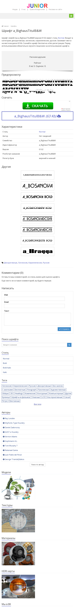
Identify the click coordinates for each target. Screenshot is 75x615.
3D (12, 393)
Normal (61, 38)
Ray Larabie (9, 418)
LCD (43, 397)
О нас (23, 9)
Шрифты (14, 26)
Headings (19, 393)
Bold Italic (7, 367)
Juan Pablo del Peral (12, 455)
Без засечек (58, 386)
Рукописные (43, 389)
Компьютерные (56, 393)
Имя (6, 295)
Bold (5, 363)
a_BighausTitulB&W (37, 116)
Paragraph (31, 389)
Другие (68, 393)
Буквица (6, 397)
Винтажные (14, 401)
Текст (6, 311)
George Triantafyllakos (13, 459)
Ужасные (36, 397)
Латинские (23, 262)
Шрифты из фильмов (21, 397)
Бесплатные (20, 389)
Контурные (42, 393)
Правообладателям (37, 9)
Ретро (4, 401)
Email (6, 302)
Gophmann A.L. (10, 441)
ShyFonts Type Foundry (14, 423)
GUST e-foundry (10, 432)
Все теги (37, 404)
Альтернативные (54, 397)
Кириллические (35, 262)
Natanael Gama (10, 450)
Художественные (58, 389)
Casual (67, 397)
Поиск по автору (37, 465)
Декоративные (10, 262)
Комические (30, 393)
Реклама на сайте (55, 9)
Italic (5, 372)
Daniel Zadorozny (11, 427)
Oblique (5, 393)
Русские (46, 262)
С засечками (7, 389)
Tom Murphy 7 (10, 445)
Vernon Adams (10, 436)
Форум (14, 9)
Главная (5, 26)
